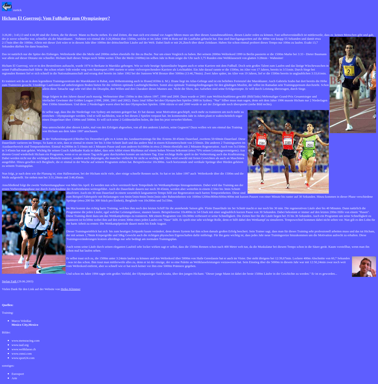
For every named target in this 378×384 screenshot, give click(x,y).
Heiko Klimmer (71, 289)
